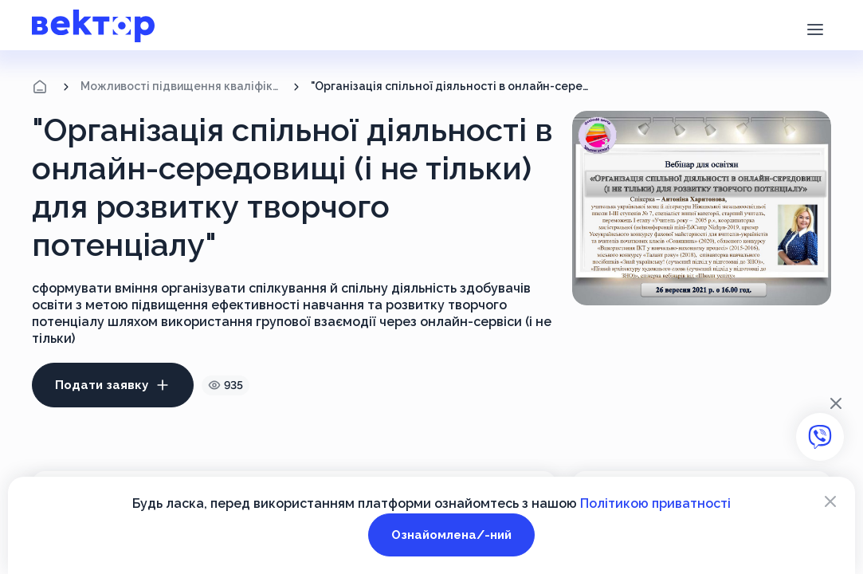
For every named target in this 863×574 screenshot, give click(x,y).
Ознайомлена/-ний (451, 535)
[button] (815, 28)
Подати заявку (113, 385)
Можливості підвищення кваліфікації (181, 86)
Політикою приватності (655, 503)
